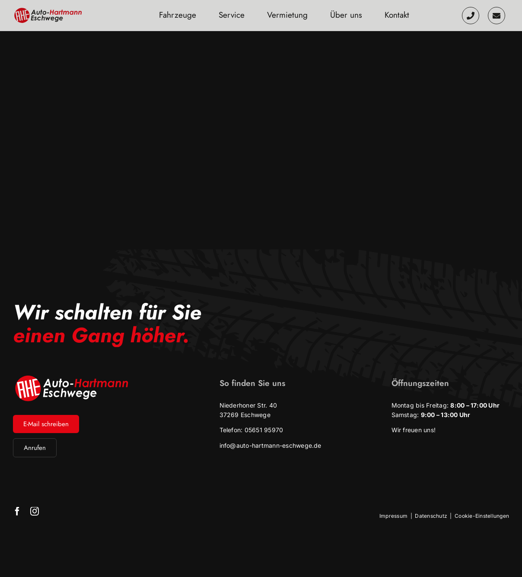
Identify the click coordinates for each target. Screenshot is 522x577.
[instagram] (34, 511)
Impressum (393, 516)
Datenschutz (431, 516)
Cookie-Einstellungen (482, 516)
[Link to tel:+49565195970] (470, 15)
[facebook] (17, 511)
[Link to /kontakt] (496, 15)
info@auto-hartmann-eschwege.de (270, 445)
